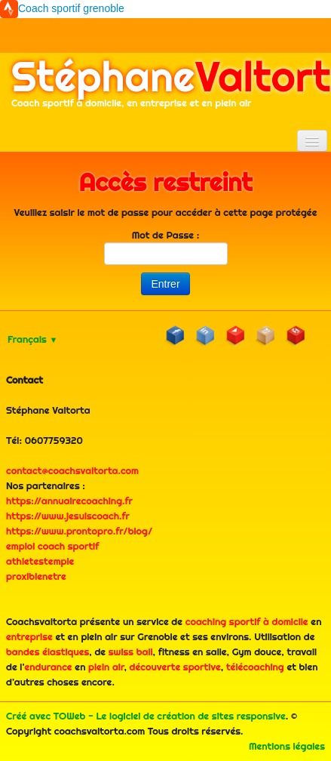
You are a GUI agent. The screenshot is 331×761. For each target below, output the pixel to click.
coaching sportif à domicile (246, 621)
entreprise (29, 636)
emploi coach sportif (52, 546)
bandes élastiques (47, 651)
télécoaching (255, 667)
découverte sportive (175, 667)
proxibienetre (36, 576)
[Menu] (312, 141)
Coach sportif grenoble (71, 8)
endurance (48, 667)
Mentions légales (287, 746)
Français (32, 339)
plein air (106, 667)
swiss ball (131, 651)
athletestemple (40, 561)
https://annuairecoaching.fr (69, 500)
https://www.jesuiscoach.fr (68, 516)
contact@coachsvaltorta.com (72, 470)
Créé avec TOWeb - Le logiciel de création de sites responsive (146, 716)
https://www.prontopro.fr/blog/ (79, 531)
